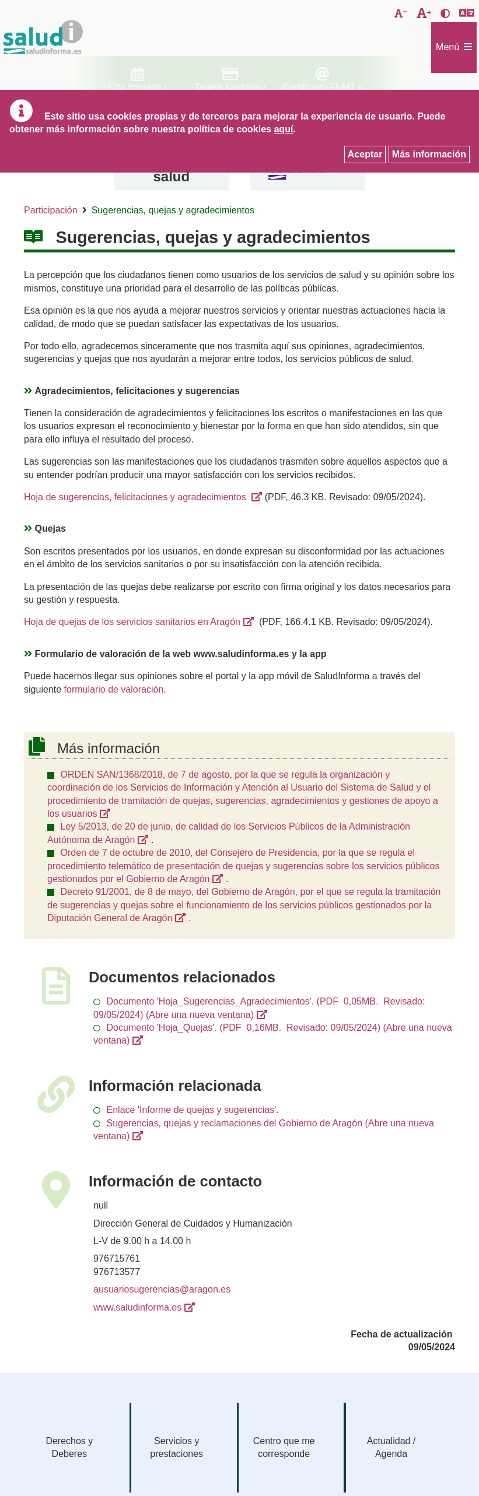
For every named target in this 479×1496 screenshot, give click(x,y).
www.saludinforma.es (137, 1307)
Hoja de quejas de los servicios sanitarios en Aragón (132, 622)
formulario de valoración (114, 689)
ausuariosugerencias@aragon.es (161, 1289)
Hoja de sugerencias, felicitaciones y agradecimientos (136, 497)
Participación (51, 210)
